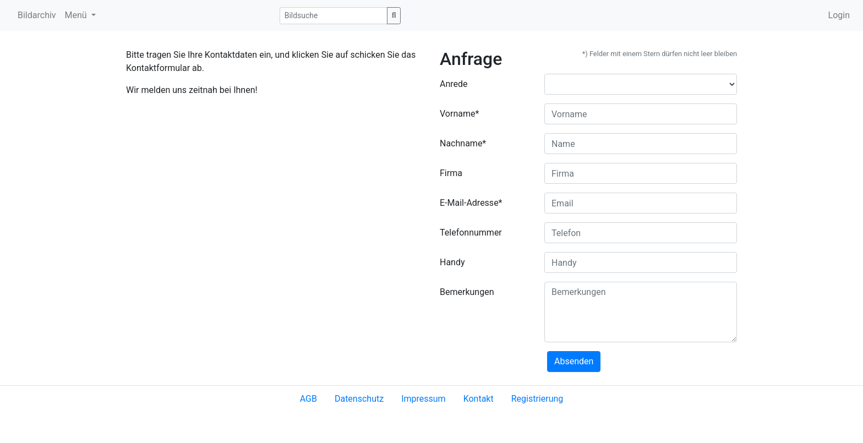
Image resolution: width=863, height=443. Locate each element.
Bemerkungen (467, 292)
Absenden (573, 361)
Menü (77, 15)
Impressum (423, 398)
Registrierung (537, 398)
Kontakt (478, 398)
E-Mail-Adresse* (471, 203)
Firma (451, 173)
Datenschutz (359, 398)
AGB (308, 398)
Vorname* (459, 113)
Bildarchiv (37, 15)
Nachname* (463, 143)
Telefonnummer (471, 232)
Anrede (454, 84)
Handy (452, 262)
